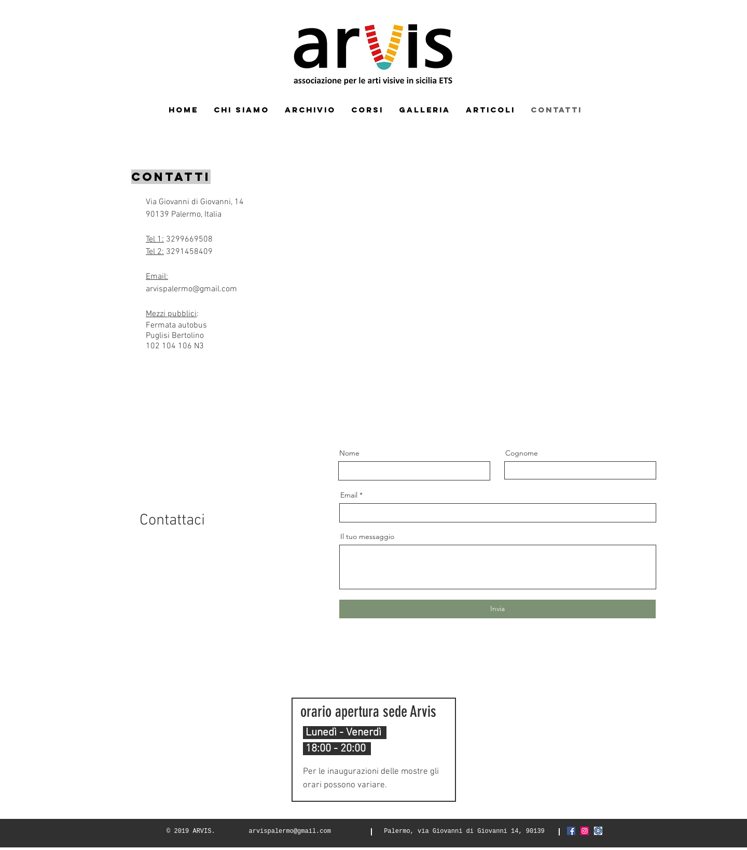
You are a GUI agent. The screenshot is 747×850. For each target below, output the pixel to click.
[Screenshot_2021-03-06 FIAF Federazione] (598, 831)
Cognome (521, 453)
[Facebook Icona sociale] (571, 831)
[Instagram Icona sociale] (584, 831)
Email (348, 495)
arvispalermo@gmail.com (191, 289)
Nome (349, 453)
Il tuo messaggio (367, 536)
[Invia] (497, 609)
